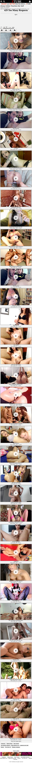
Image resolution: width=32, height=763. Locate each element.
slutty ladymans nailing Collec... (16, 266)
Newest (2, 747)
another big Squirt (16, 541)
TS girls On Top (16, 699)
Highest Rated (9, 743)
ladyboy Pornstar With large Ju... (16, 581)
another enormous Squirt (16, 502)
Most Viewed (16, 743)
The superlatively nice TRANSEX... (16, 423)
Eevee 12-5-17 (16, 443)
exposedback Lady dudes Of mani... (16, 522)
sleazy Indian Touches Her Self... (16, 227)
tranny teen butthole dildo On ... (16, 463)
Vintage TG (16, 561)
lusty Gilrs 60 (16, 718)
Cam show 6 (16, 345)
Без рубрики (6, 7)
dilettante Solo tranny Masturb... (16, 404)
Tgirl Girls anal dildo (16, 482)
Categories (3, 743)
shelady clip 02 (16, 659)
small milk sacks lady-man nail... (16, 640)
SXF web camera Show (16, 364)
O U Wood (16, 148)
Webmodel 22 (16, 325)
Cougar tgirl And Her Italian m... (16, 679)
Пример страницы (16, 747)
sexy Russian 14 (16, 187)
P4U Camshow (16, 128)
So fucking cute (16, 600)
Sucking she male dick (16, 207)
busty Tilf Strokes (16, 305)
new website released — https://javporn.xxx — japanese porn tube (14, 745)
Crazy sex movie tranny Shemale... (16, 49)
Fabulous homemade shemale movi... (16, 108)
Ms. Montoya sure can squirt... (16, 738)
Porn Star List (8, 747)
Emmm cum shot (16, 89)
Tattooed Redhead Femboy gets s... (16, 168)
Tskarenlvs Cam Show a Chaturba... (16, 246)
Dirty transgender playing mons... (16, 384)
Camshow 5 (16, 69)
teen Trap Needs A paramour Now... (16, 620)
